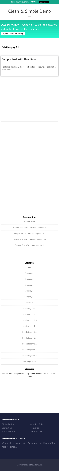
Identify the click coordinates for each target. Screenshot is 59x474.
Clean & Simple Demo (29, 11)
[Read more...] (7, 70)
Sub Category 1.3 (29, 320)
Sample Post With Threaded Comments (29, 227)
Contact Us (7, 427)
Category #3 (29, 285)
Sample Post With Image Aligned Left (29, 233)
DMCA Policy (8, 424)
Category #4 (29, 290)
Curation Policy (37, 424)
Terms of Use (36, 431)
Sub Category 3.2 (29, 349)
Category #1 (29, 273)
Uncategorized (29, 361)
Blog (29, 267)
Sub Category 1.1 (29, 308)
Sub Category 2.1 (29, 326)
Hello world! (29, 221)
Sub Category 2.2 (29, 332)
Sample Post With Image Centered (29, 245)
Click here (49, 373)
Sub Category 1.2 (29, 314)
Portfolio (29, 302)
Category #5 (29, 296)
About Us (34, 427)
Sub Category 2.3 (29, 338)
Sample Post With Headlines (19, 59)
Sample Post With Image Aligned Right (29, 239)
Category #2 (29, 279)
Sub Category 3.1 (29, 343)
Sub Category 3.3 (29, 355)
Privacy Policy (8, 431)
